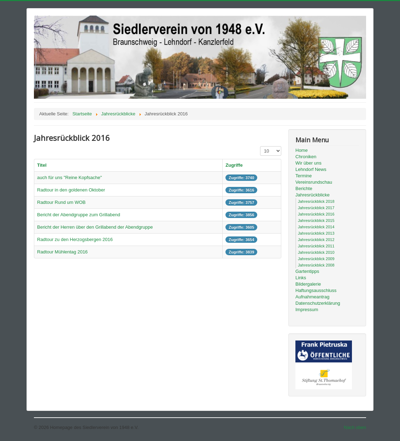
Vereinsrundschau (313, 182)
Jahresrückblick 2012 (316, 239)
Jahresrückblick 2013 (316, 233)
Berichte (303, 188)
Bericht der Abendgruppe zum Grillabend (78, 214)
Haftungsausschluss (315, 290)
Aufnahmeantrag (312, 296)
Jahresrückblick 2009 (316, 259)
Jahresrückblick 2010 (316, 252)
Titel (42, 165)
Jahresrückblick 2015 (316, 220)
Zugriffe (233, 165)
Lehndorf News (310, 169)
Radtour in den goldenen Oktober (71, 190)
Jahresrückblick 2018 (316, 201)
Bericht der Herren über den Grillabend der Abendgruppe (95, 227)
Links (300, 277)
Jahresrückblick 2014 (316, 227)
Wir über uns (308, 163)
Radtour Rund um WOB (61, 202)
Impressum (306, 309)
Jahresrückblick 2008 (316, 265)
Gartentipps (307, 271)
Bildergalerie (308, 284)
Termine (303, 175)
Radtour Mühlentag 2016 (62, 251)
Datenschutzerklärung (317, 303)
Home (301, 150)
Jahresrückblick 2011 (316, 246)
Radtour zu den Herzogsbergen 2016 (75, 239)
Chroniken (305, 156)
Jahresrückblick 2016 (316, 214)
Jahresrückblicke (312, 194)
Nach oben (355, 427)
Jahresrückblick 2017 (316, 208)
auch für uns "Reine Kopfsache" (69, 177)
